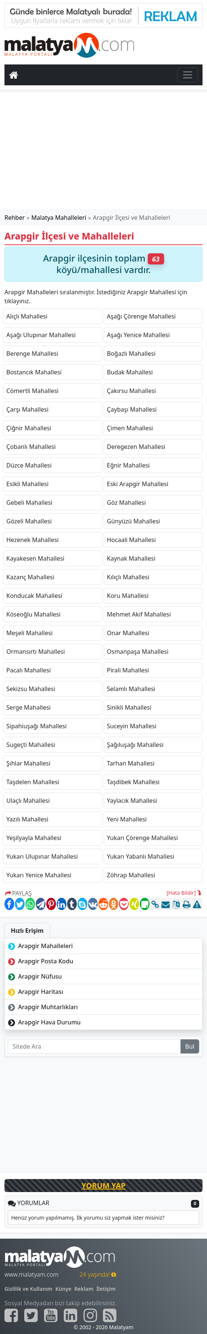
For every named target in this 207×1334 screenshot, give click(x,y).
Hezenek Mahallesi (32, 540)
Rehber (14, 217)
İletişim (105, 1288)
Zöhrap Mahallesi (131, 875)
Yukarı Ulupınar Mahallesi (42, 856)
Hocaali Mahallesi (131, 540)
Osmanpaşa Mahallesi (138, 651)
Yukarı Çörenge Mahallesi (142, 838)
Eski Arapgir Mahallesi (138, 484)
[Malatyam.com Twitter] (31, 1315)
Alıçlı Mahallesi (26, 316)
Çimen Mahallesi (130, 428)
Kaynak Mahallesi (131, 558)
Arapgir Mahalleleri (39, 946)
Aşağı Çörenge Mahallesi (141, 316)
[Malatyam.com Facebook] (11, 1315)
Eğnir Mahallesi (128, 465)
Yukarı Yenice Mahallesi (38, 875)
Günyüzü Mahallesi (133, 521)
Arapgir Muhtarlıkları (42, 1007)
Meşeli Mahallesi (29, 633)
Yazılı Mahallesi (27, 819)
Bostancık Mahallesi (34, 372)
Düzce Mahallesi (28, 465)
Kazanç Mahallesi (30, 577)
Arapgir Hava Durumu (43, 1022)
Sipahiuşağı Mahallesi (36, 726)
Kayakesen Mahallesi (35, 558)
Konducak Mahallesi (34, 596)
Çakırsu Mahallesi (131, 391)
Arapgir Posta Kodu (39, 961)
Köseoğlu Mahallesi (33, 614)
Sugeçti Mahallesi (30, 745)
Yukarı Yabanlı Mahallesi (141, 856)
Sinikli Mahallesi (129, 707)
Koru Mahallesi (128, 596)
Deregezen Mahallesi (136, 447)
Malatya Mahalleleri (58, 217)
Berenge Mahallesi (32, 353)
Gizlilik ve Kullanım (28, 1288)
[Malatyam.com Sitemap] (109, 1315)
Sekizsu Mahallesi (30, 689)
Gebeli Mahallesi (29, 502)
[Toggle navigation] (187, 74)
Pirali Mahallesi (128, 670)
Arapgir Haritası (34, 992)
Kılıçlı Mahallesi (128, 577)
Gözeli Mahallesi (29, 521)
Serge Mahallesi (28, 707)
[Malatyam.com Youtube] (50, 1315)
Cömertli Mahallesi (32, 391)
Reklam (83, 1288)
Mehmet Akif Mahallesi (139, 614)
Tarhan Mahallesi (131, 763)
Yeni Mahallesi (127, 819)
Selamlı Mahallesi (131, 689)
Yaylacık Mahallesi (132, 800)
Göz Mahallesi (126, 502)
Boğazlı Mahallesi (131, 353)
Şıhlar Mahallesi (28, 763)
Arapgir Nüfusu (34, 976)
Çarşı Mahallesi (27, 409)
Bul (189, 1046)
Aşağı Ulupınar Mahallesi (41, 335)
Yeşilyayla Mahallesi (33, 838)
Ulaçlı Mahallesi (28, 800)
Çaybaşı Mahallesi (132, 409)
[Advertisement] (103, 151)
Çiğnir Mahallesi (28, 428)
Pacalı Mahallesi (28, 670)
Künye (64, 1288)
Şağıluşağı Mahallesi (135, 745)
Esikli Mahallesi (27, 484)
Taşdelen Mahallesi (32, 782)
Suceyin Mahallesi (132, 726)
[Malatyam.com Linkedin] (70, 1315)
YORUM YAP (104, 1186)
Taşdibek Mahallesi (133, 782)
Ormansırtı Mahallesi (35, 651)
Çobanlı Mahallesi (31, 447)
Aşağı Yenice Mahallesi (138, 335)
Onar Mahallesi (128, 633)
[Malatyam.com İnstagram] (90, 1315)
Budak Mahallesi (130, 372)
